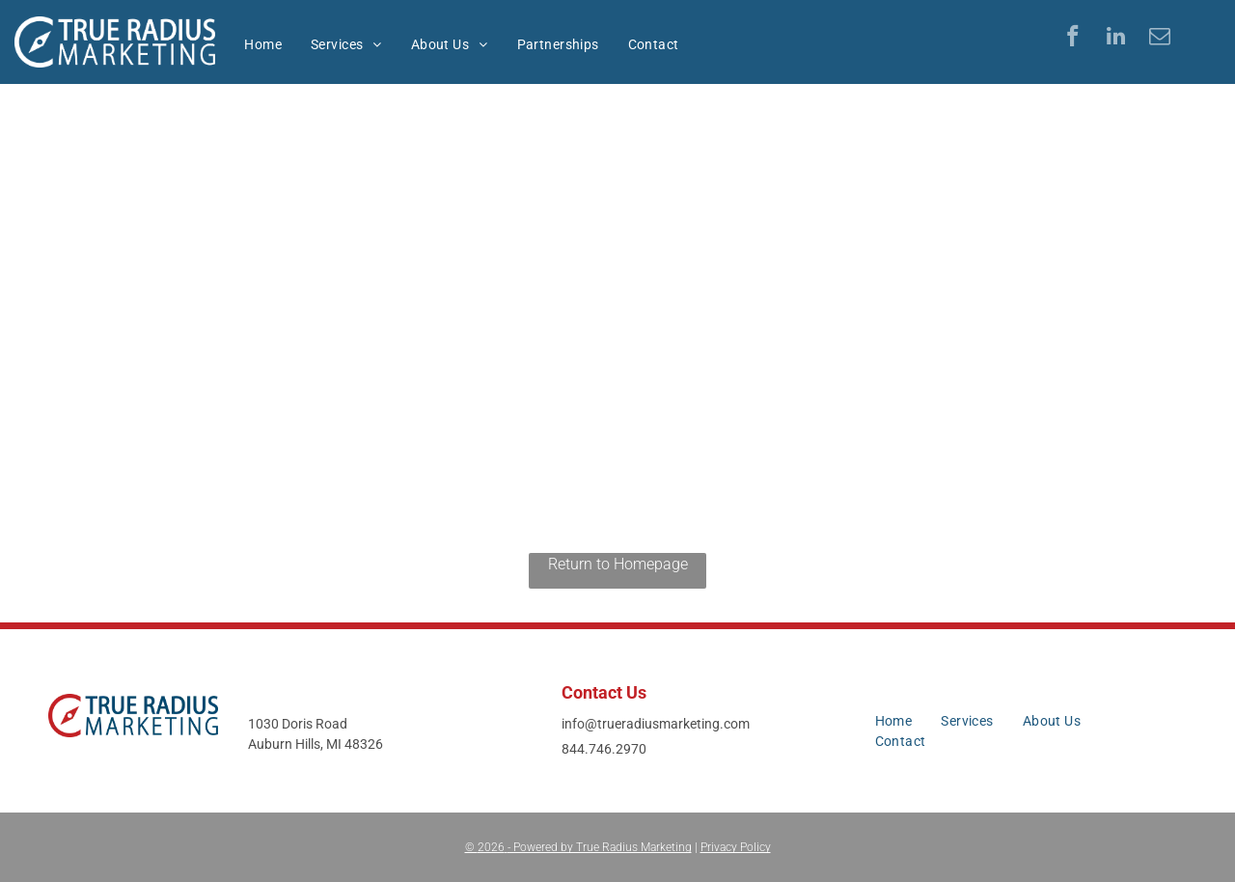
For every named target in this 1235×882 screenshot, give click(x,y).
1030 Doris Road (297, 723)
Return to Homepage (618, 564)
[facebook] (1072, 38)
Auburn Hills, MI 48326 (315, 744)
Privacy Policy (735, 847)
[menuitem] (263, 45)
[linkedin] (1116, 38)
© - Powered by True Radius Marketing (578, 847)
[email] (1159, 38)
